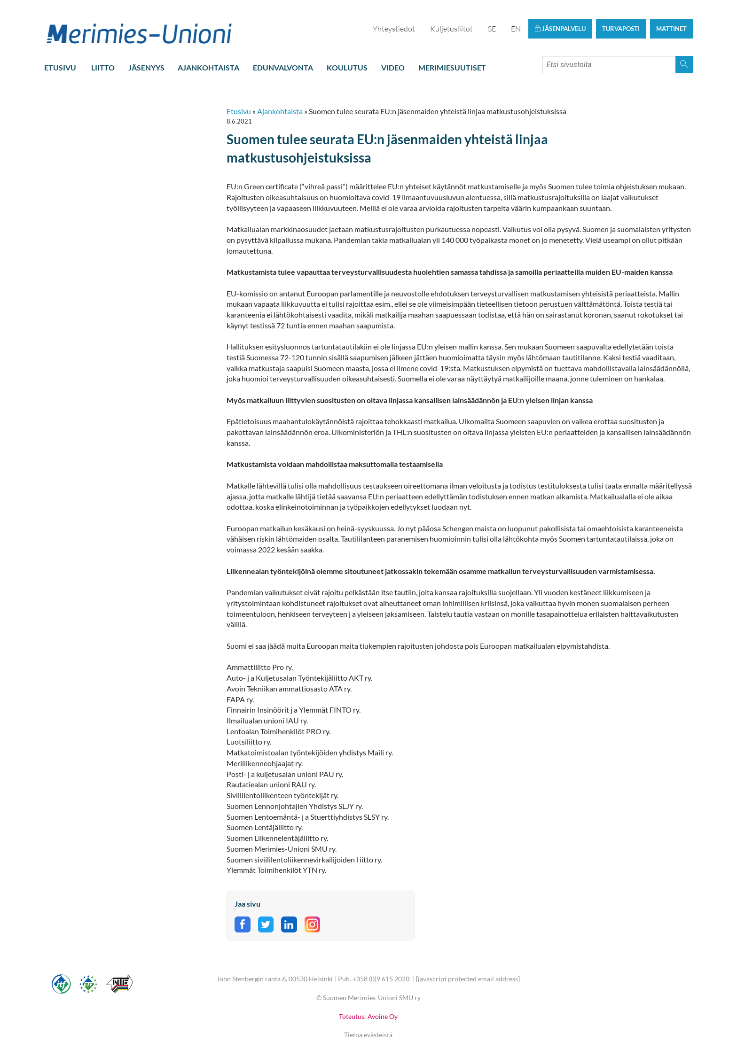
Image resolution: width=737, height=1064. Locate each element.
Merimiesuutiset (452, 67)
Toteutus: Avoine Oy (368, 1016)
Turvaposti (621, 28)
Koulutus (347, 67)
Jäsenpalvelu (560, 28)
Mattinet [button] (671, 28)
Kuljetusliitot (451, 28)
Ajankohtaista (208, 67)
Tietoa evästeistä (368, 1035)
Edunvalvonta (283, 67)
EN (516, 28)
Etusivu (60, 67)
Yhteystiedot (394, 28)
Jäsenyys (146, 67)
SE (492, 28)
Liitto (103, 67)
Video (393, 67)
